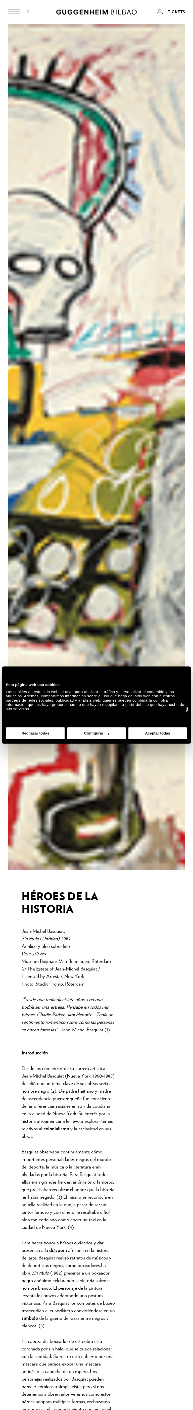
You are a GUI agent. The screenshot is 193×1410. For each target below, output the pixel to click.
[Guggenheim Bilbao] (96, 13)
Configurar (96, 733)
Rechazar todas (35, 733)
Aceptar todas (157, 733)
